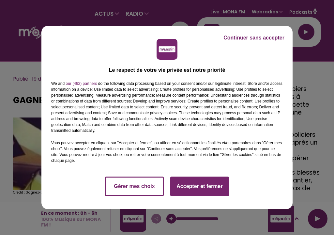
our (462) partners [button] (81, 83)
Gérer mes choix (134, 186)
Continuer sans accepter (253, 37)
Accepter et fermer (199, 186)
